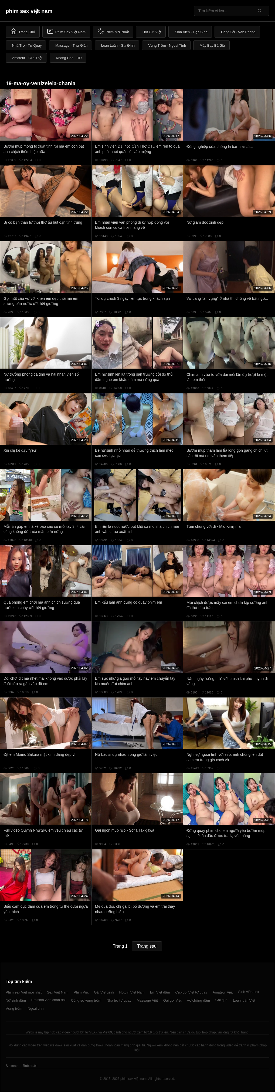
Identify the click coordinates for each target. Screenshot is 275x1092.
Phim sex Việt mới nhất (24, 992)
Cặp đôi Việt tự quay (191, 992)
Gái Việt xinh (104, 992)
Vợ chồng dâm (198, 1000)
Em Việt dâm (160, 992)
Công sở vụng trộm (86, 1000)
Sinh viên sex (248, 992)
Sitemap (12, 1066)
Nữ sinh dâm (16, 1000)
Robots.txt (30, 1066)
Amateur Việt (223, 992)
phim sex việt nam (29, 11)
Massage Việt (147, 1000)
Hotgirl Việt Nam (131, 992)
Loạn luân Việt (244, 1000)
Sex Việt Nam (57, 992)
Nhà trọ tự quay (119, 1000)
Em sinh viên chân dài (48, 1000)
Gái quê (221, 1000)
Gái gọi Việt (172, 1000)
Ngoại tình (36, 1008)
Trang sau (147, 946)
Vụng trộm (14, 1008)
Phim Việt (81, 992)
